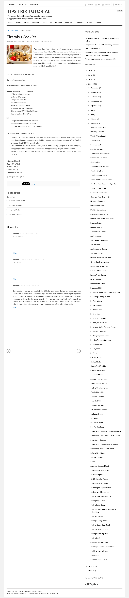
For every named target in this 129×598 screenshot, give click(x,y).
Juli (92, 110)
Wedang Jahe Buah (98, 127)
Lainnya (98, 23)
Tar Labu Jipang (96, 414)
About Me (23, 4)
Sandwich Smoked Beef (99, 466)
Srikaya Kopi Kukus (97, 453)
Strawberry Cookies (98, 440)
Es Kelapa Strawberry (98, 331)
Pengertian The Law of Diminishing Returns (102, 45)
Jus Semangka (96, 236)
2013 (90, 566)
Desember (95, 88)
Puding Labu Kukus (98, 505)
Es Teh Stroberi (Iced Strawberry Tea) (105, 292)
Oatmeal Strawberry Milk (100, 197)
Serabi (92, 461)
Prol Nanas (94, 555)
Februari (94, 119)
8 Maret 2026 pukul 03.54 (29, 285)
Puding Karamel (96, 516)
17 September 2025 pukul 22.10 (31, 259)
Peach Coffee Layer (98, 188)
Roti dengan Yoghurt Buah (100, 488)
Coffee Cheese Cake (98, 560)
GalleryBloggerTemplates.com (48, 593)
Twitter (107, 4)
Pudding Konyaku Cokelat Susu (102, 547)
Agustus (94, 106)
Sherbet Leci (95, 162)
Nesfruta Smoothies (98, 201)
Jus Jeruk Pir (95, 244)
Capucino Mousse (97, 375)
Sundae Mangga (96, 149)
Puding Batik (95, 538)
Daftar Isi (34, 4)
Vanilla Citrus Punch (98, 136)
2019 (90, 70)
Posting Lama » (79, 351)
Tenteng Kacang (15, 214)
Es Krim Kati (95, 314)
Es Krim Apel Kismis (98, 318)
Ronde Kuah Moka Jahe (99, 166)
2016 (90, 75)
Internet (58, 23)
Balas (15, 253)
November (95, 92)
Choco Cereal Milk (97, 370)
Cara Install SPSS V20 (93, 49)
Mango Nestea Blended (99, 214)
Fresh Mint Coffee (97, 284)
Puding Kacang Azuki (98, 521)
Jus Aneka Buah (96, 253)
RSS (99, 4)
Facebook (118, 4)
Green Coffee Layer (98, 270)
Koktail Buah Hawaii (98, 231)
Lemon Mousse (96, 227)
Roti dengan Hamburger (99, 492)
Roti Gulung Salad (97, 475)
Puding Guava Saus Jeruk (100, 525)
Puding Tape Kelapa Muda (100, 496)
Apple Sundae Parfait (98, 383)
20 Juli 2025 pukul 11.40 (28, 234)
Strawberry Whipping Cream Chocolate (105, 431)
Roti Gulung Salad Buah (99, 470)
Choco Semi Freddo (98, 366)
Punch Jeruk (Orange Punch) (101, 179)
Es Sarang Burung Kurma (100, 297)
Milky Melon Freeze (97, 205)
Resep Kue (15, 30)
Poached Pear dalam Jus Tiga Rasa (103, 184)
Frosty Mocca (95, 279)
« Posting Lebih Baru (9, 351)
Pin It (33, 184)
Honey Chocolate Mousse (100, 258)
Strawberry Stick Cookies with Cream (105, 435)
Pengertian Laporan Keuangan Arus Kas (100, 59)
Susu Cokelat (95, 145)
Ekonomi (35, 23)
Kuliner (89, 23)
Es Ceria (93, 353)
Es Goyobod (95, 349)
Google (90, 4)
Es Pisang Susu (96, 301)
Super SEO (10, 593)
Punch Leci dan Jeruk (98, 175)
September (95, 101)
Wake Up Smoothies (98, 132)
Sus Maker (94, 418)
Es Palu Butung (96, 305)
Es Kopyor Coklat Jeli (98, 323)
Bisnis (26, 23)
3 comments (48, 41)
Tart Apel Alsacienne (98, 409)
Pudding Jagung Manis (99, 551)
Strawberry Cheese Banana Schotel (104, 444)
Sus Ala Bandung (97, 427)
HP (50, 23)
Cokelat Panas (96, 357)
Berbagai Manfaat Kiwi (99, 542)
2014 (90, 84)
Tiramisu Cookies (21, 36)
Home (10, 22)
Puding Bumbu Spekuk (99, 534)
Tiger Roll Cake (14, 210)
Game (43, 23)
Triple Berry (95, 140)
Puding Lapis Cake (97, 501)
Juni (92, 114)
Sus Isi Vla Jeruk (96, 422)
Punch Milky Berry (97, 171)
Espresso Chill (96, 288)
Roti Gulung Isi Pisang (99, 479)
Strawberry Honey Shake (100, 153)
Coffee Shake (95, 362)
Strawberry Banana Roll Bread (102, 449)
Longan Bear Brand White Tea (102, 218)
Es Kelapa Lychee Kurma (100, 336)
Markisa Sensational (98, 210)
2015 (90, 79)
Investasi (68, 23)
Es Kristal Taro (96, 310)
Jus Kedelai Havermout (99, 240)
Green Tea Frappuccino (99, 262)
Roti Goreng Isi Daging (99, 483)
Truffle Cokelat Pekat (16, 200)
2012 (90, 571)
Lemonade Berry (96, 223)
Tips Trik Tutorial (28, 11)
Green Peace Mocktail (99, 266)
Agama (18, 22)
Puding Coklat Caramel (99, 529)
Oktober (94, 97)
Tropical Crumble (15, 205)
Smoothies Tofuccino (98, 158)
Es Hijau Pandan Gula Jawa (100, 340)
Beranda (12, 4)
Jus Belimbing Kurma (98, 249)
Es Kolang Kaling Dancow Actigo (103, 327)
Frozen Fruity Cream (98, 275)
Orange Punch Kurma (98, 192)
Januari (93, 123)
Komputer (79, 23)
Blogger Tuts (25, 593)
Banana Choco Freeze (98, 379)
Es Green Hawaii (96, 344)
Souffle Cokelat (96, 457)
